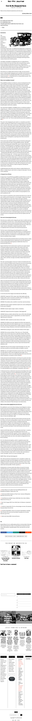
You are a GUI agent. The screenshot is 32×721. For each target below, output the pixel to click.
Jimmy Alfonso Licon (20, 536)
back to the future (9, 536)
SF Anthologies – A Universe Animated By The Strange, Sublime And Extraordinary (3, 638)
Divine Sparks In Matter (22, 636)
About (16, 718)
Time (25, 536)
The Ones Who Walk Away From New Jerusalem (5, 559)
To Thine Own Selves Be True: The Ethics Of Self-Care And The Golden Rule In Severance (10, 639)
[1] (8, 76)
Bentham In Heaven (16, 558)
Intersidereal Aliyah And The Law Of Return (20, 687)
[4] (21, 355)
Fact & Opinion (19, 7)
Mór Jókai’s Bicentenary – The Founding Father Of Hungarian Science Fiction (16, 639)
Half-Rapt (26, 558)
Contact (18, 718)
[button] (21, 713)
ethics (14, 536)
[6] (15, 373)
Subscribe (12, 677)
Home (13, 718)
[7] (20, 464)
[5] (28, 368)
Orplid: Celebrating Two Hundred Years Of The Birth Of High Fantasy (28, 638)
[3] (11, 243)
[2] (2, 119)
